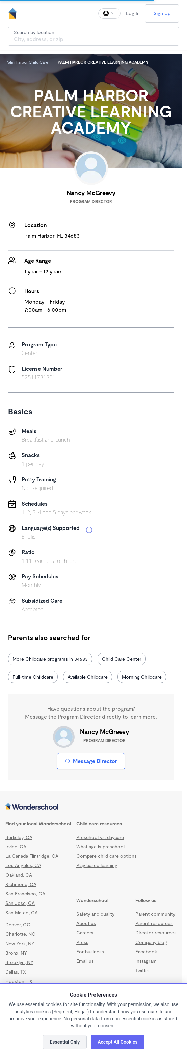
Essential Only (65, 1042)
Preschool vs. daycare (100, 837)
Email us (85, 961)
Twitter (142, 970)
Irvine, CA (15, 846)
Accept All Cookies (117, 1042)
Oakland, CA (18, 875)
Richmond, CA (20, 884)
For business (90, 951)
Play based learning (96, 865)
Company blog (151, 942)
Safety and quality (95, 914)
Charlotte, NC (20, 934)
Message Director (91, 761)
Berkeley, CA (18, 837)
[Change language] (109, 13)
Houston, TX (18, 981)
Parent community (155, 914)
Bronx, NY (16, 953)
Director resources (156, 932)
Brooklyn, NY (19, 962)
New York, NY (19, 943)
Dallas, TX (15, 972)
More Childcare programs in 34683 (50, 659)
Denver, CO (18, 924)
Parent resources (154, 923)
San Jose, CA (20, 903)
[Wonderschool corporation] (91, 807)
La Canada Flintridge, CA (31, 856)
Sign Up (162, 13)
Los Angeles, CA (23, 865)
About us (86, 923)
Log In (133, 13)
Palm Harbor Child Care (26, 62)
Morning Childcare (142, 677)
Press (82, 942)
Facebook (146, 951)
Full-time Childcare (32, 677)
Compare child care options (106, 856)
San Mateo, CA (21, 912)
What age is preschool (100, 846)
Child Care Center (121, 659)
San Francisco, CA (25, 893)
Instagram (146, 961)
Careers (85, 932)
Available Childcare (88, 677)
